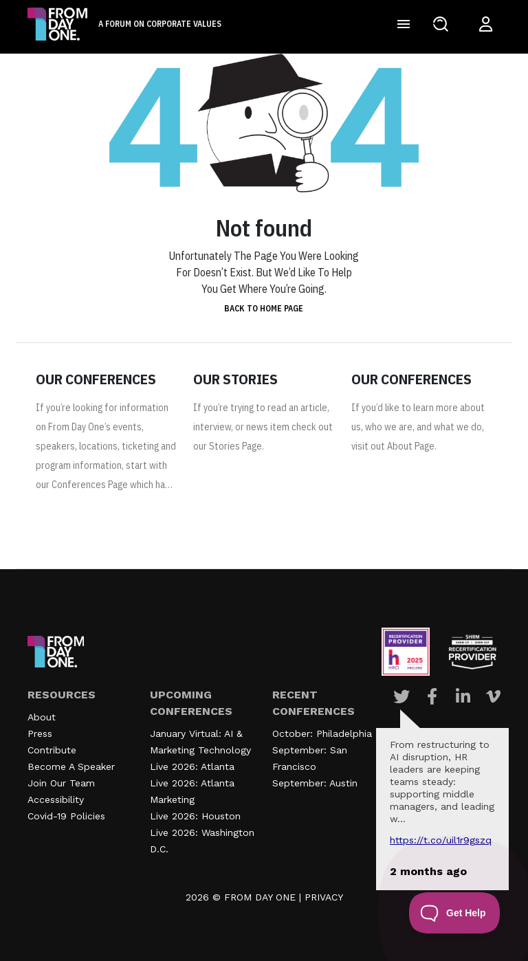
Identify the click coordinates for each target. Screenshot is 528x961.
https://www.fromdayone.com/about (420, 479)
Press (40, 733)
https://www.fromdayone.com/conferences (105, 517)
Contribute (52, 749)
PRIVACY (324, 897)
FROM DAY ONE (260, 897)
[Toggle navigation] (403, 24)
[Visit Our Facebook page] (432, 696)
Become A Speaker (71, 766)
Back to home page (263, 308)
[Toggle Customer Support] (454, 913)
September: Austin (315, 782)
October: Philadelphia (322, 733)
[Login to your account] (485, 24)
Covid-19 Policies (66, 815)
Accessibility (56, 799)
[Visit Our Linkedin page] (463, 696)
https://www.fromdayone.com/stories (262, 479)
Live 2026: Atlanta (192, 766)
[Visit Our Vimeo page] (493, 696)
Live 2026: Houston (195, 815)
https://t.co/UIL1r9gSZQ (441, 840)
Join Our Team (61, 782)
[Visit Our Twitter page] (401, 696)
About (42, 716)
